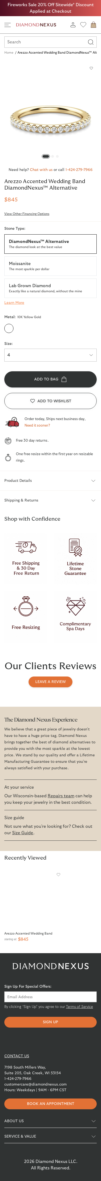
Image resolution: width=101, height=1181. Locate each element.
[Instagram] (40, 1040)
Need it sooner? (37, 425)
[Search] (90, 42)
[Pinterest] (61, 1040)
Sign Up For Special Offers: (27, 986)
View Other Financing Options (26, 213)
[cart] (93, 25)
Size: (8, 344)
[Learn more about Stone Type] (14, 303)
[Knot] (81, 1040)
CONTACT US (16, 1056)
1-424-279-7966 (79, 170)
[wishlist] (83, 25)
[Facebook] (20, 1040)
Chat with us (41, 170)
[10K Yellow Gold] (8, 328)
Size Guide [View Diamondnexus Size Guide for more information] (22, 833)
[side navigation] (7, 25)
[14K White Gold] (41, 328)
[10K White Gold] (19, 328)
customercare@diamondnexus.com (35, 1084)
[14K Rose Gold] (52, 328)
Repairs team (61, 796)
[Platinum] (62, 328)
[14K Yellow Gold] (30, 328)
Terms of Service (79, 1007)
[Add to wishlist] (91, 68)
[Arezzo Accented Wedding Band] (34, 899)
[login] (73, 25)
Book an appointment (50, 1104)
